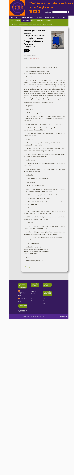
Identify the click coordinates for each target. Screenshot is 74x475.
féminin (34, 58)
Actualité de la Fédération (27, 17)
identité (32, 296)
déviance (32, 289)
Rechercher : (48, 12)
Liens (44, 298)
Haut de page (28, 267)
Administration (63, 316)
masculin (37, 58)
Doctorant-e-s (61, 17)
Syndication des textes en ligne (22, 300)
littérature (30, 58)
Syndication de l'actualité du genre (22, 293)
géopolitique (33, 291)
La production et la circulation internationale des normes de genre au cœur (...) (32, 24)
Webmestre (45, 289)
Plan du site (45, 300)
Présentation (14, 17)
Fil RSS (44, 303)
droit (32, 298)
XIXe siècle (33, 293)
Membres (39, 17)
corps (28, 58)
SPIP (43, 316)
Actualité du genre (50, 17)
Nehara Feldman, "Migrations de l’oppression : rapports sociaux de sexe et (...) (32, 20)
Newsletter (26, 20)
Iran (31, 300)
